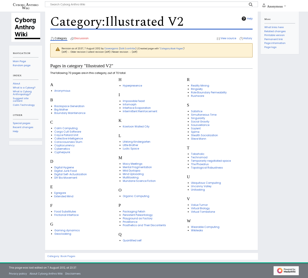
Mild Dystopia (131, 170)
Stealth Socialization (204, 135)
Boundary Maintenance (69, 113)
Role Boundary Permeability (209, 92)
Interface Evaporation (137, 108)
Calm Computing (66, 128)
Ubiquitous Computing (206, 183)
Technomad (199, 157)
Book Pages (68, 256)
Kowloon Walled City (136, 126)
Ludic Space (131, 148)
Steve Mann (198, 138)
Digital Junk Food (65, 171)
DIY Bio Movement (65, 177)
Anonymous (62, 91)
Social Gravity (200, 121)
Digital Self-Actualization (70, 174)
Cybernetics (62, 149)
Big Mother (61, 109)
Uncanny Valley (201, 186)
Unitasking (198, 189)
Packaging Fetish (134, 211)
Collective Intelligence (68, 138)
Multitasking (131, 177)
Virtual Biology (200, 208)
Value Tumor (199, 205)
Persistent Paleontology (138, 215)
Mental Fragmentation (137, 167)
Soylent (196, 128)
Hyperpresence (132, 85)
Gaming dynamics (67, 230)
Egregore (60, 193)
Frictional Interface (66, 215)
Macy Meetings (132, 164)
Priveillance (130, 222)
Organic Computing (136, 196)
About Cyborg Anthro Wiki (46, 273)
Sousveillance (200, 125)
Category (53, 256)
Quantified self (132, 240)
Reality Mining (200, 85)
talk (122, 48)
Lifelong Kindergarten (136, 141)
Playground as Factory (138, 218)
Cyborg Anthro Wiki (25, 6)
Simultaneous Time (203, 115)
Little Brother (130, 145)
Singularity (198, 118)
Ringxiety (197, 89)
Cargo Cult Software (67, 131)
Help (247, 18)
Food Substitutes (65, 211)
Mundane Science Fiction (139, 181)
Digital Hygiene (64, 167)
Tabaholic (197, 154)
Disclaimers (73, 273)
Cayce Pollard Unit (66, 135)
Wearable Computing (205, 227)
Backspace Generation (69, 106)
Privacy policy (18, 273)
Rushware (197, 96)
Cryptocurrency (64, 145)
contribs (130, 48)
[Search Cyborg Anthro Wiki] (151, 4)
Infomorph (129, 104)
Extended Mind (63, 196)
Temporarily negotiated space (211, 161)
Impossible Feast (134, 101)
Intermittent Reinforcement (140, 111)
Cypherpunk (62, 152)
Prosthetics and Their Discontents (144, 225)
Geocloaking (62, 234)
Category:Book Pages (171, 48)
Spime (195, 132)
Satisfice (196, 111)
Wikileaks (197, 230)
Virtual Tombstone (203, 212)
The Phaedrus (200, 164)
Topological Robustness (207, 167)
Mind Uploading (133, 174)
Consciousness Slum (68, 142)
